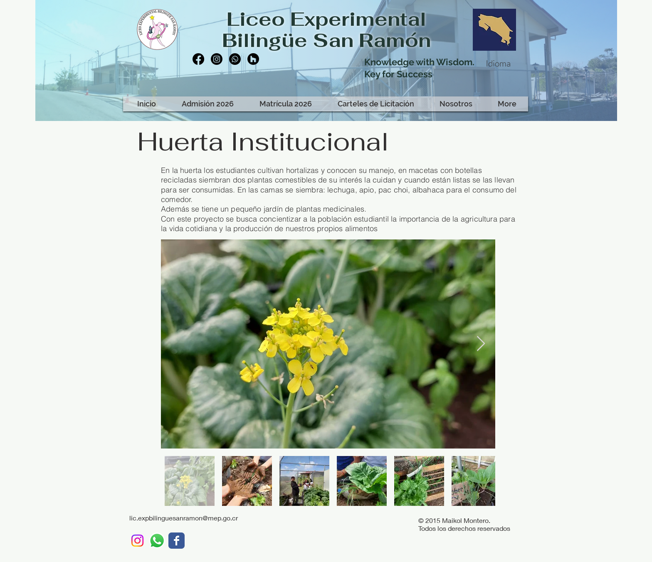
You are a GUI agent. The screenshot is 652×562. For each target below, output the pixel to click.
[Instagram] (216, 59)
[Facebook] (198, 59)
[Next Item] (481, 344)
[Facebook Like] (244, 86)
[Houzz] (253, 59)
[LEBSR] (176, 540)
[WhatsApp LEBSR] (157, 540)
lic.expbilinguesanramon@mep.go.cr (183, 518)
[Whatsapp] (235, 59)
